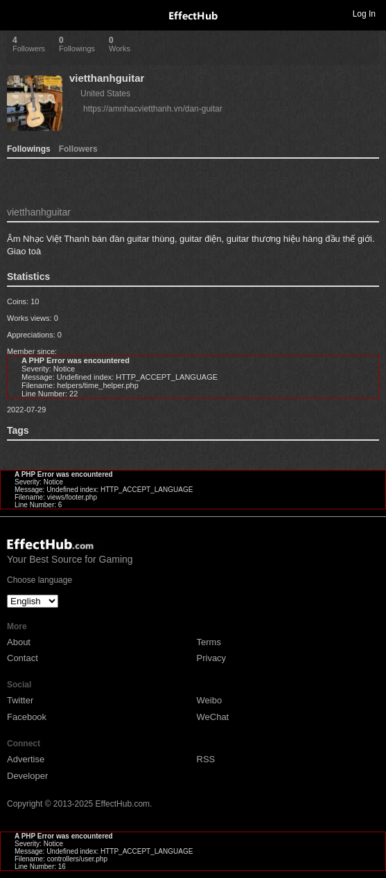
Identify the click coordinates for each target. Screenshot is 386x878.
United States (105, 93)
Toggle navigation (16, 13)
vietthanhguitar (106, 78)
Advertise (25, 759)
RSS (206, 759)
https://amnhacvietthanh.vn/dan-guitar (152, 109)
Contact (22, 658)
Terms (209, 642)
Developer (27, 776)
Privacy (212, 658)
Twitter (20, 700)
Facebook (26, 717)
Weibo (209, 700)
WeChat (213, 717)
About (18, 642)
